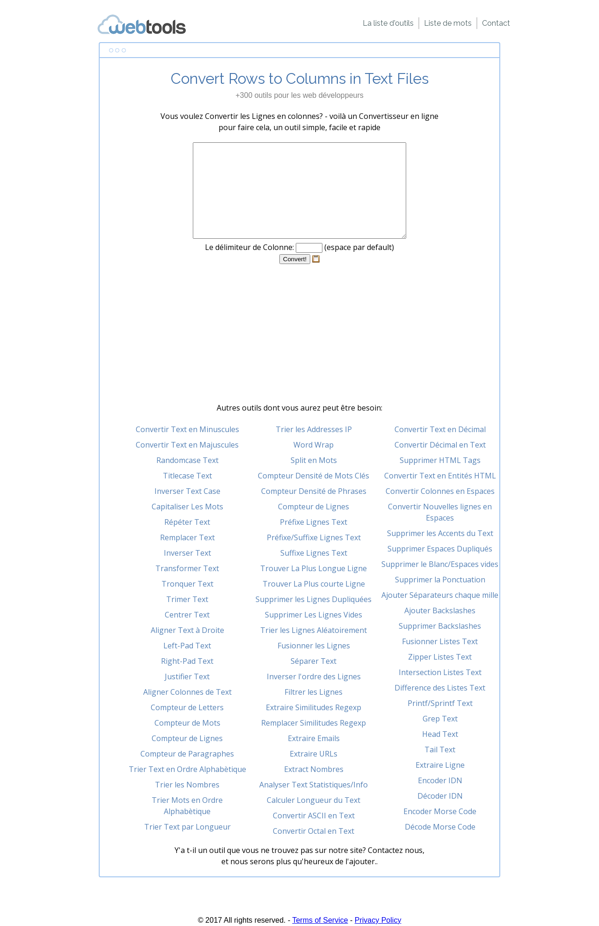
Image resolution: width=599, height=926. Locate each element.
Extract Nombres (313, 769)
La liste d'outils (388, 23)
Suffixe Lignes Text (313, 553)
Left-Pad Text (187, 645)
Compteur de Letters (187, 707)
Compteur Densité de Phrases (313, 491)
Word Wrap (313, 445)
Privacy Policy (378, 920)
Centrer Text (187, 615)
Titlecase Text (187, 475)
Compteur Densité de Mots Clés (313, 475)
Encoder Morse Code (439, 811)
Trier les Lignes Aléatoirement (313, 630)
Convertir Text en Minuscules (187, 429)
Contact (496, 23)
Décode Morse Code (440, 827)
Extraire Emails (314, 738)
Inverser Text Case (187, 491)
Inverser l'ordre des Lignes (314, 676)
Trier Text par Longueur (187, 827)
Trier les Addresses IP (314, 429)
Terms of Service (320, 920)
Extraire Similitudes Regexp (313, 707)
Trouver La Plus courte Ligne (314, 584)
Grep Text (440, 718)
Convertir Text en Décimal (440, 429)
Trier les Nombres (187, 784)
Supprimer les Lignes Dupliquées (314, 599)
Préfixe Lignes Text (313, 522)
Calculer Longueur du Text (313, 800)
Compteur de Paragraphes (187, 754)
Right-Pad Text (187, 661)
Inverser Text (187, 553)
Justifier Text (187, 676)
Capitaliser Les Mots (187, 506)
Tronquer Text (187, 584)
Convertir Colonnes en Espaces (440, 491)
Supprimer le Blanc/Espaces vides (439, 564)
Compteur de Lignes (187, 738)
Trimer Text (187, 599)
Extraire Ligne (440, 765)
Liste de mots (448, 23)
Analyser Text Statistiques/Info (313, 784)
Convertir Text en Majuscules (187, 445)
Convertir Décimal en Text (440, 445)
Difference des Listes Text (439, 688)
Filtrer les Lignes (314, 692)
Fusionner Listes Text (440, 641)
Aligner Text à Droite (187, 630)
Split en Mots (314, 460)
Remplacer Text (187, 537)
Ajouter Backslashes (439, 610)
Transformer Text (187, 568)
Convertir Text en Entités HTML (440, 475)
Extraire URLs (313, 754)
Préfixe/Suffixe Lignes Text (314, 537)
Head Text (440, 734)
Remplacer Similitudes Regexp (313, 723)
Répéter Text (187, 522)
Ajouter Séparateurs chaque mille (439, 595)
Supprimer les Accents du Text (440, 533)
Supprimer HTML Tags (440, 460)
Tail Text (439, 749)
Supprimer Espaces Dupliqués (439, 549)
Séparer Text (313, 661)
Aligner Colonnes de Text (187, 692)
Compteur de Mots (187, 723)
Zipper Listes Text (440, 657)
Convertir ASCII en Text (314, 815)
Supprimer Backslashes (440, 626)
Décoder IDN (440, 796)
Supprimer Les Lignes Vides (313, 615)
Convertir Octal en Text (313, 831)
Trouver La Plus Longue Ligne (313, 568)
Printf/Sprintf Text (440, 703)
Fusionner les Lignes (314, 645)
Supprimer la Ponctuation (440, 579)
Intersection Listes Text (440, 672)
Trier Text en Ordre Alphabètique (187, 769)
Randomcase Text (187, 460)
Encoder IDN (440, 780)
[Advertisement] (299, 336)
